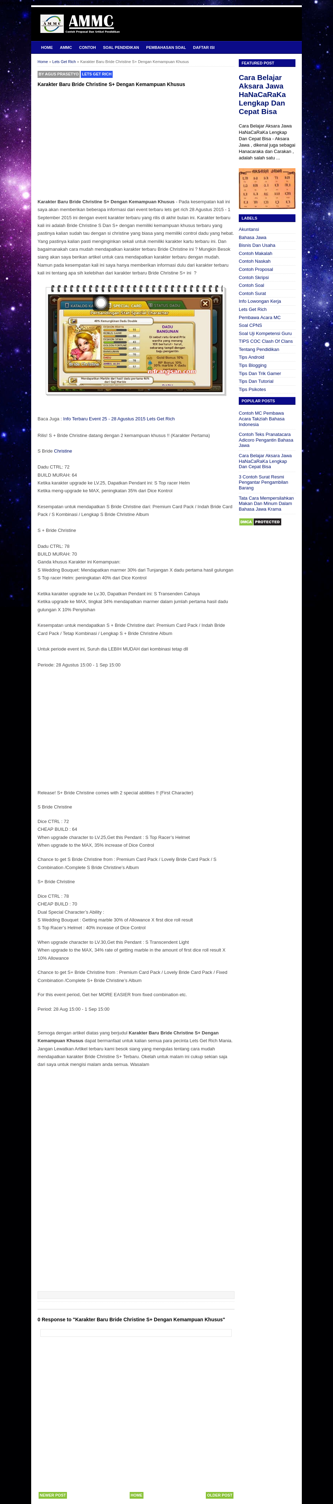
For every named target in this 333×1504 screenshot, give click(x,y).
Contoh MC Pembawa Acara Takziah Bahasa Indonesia (261, 418)
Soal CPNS (250, 325)
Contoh (87, 47)
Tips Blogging (252, 365)
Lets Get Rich (97, 74)
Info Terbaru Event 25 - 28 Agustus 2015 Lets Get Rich (119, 418)
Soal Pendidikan (121, 47)
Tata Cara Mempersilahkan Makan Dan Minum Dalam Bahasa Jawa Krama (266, 503)
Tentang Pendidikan (259, 349)
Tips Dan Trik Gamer (260, 373)
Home (47, 47)
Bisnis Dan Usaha (257, 245)
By (59, 74)
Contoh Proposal (256, 269)
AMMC (66, 47)
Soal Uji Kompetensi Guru (265, 333)
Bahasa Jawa (252, 237)
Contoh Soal (251, 285)
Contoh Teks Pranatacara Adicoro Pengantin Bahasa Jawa (266, 440)
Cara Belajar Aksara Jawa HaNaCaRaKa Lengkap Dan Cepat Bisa (262, 94)
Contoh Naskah (255, 261)
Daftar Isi (204, 47)
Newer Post (53, 1495)
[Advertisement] (136, 142)
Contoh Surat (252, 293)
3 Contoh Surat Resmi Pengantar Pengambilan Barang (263, 482)
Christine (63, 451)
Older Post (219, 1495)
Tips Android (251, 357)
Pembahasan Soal (166, 47)
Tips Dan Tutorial (256, 381)
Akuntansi (249, 229)
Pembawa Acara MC (260, 317)
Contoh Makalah (255, 253)
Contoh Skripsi (254, 277)
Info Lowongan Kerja (260, 301)
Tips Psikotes (252, 389)
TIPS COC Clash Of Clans (266, 341)
